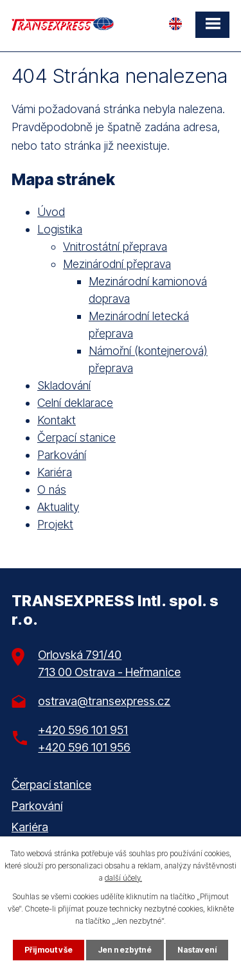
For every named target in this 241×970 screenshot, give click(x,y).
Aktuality (58, 507)
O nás (51, 489)
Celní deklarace (75, 402)
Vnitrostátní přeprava (115, 246)
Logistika (59, 229)
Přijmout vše (48, 950)
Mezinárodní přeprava (117, 264)
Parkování (61, 455)
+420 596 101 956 (84, 747)
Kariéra (54, 472)
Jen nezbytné (125, 950)
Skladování (64, 385)
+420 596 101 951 (83, 730)
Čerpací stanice (76, 437)
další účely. (123, 878)
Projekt (55, 524)
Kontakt (56, 420)
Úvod (51, 212)
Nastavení (197, 950)
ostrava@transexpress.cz (104, 701)
